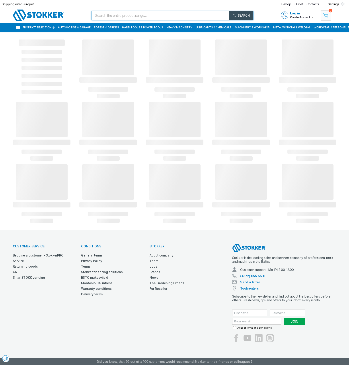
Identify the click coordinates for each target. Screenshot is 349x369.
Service (18, 261)
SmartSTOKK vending (29, 277)
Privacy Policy (91, 261)
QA (15, 272)
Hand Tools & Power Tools (142, 27)
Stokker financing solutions (102, 272)
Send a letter (250, 282)
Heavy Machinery (179, 27)
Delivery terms (92, 294)
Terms (85, 266)
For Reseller (158, 288)
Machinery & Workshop (252, 27)
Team (154, 261)
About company (161, 255)
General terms (91, 255)
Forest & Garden (106, 27)
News (154, 277)
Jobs (153, 266)
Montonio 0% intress (96, 283)
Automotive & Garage (74, 27)
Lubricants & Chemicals (214, 27)
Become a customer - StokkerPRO (38, 255)
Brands (155, 272)
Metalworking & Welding (291, 27)
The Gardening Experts (167, 283)
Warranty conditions (96, 288)
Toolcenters (249, 288)
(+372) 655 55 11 (252, 276)
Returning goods (25, 266)
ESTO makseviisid (94, 277)
